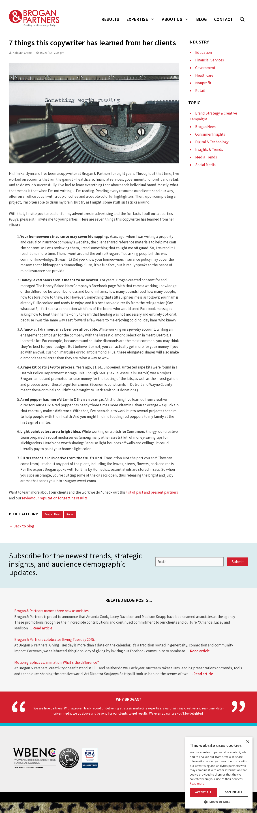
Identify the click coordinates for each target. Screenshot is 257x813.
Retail (69, 514)
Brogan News (52, 514)
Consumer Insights (210, 134)
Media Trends (206, 157)
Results (110, 19)
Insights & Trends (209, 149)
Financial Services (209, 60)
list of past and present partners (152, 492)
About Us (177, 19)
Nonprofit (203, 82)
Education (203, 52)
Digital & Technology (212, 141)
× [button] (247, 742)
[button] (242, 19)
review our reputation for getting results (55, 498)
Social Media (205, 164)
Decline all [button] (234, 792)
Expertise (142, 19)
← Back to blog (21, 526)
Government (205, 67)
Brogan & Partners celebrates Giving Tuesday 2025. (54, 639)
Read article (42, 628)
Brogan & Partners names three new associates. (51, 610)
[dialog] (219, 773)
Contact (223, 19)
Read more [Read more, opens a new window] (197, 783)
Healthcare (204, 75)
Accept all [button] (203, 792)
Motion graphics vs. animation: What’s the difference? (56, 662)
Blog (201, 19)
